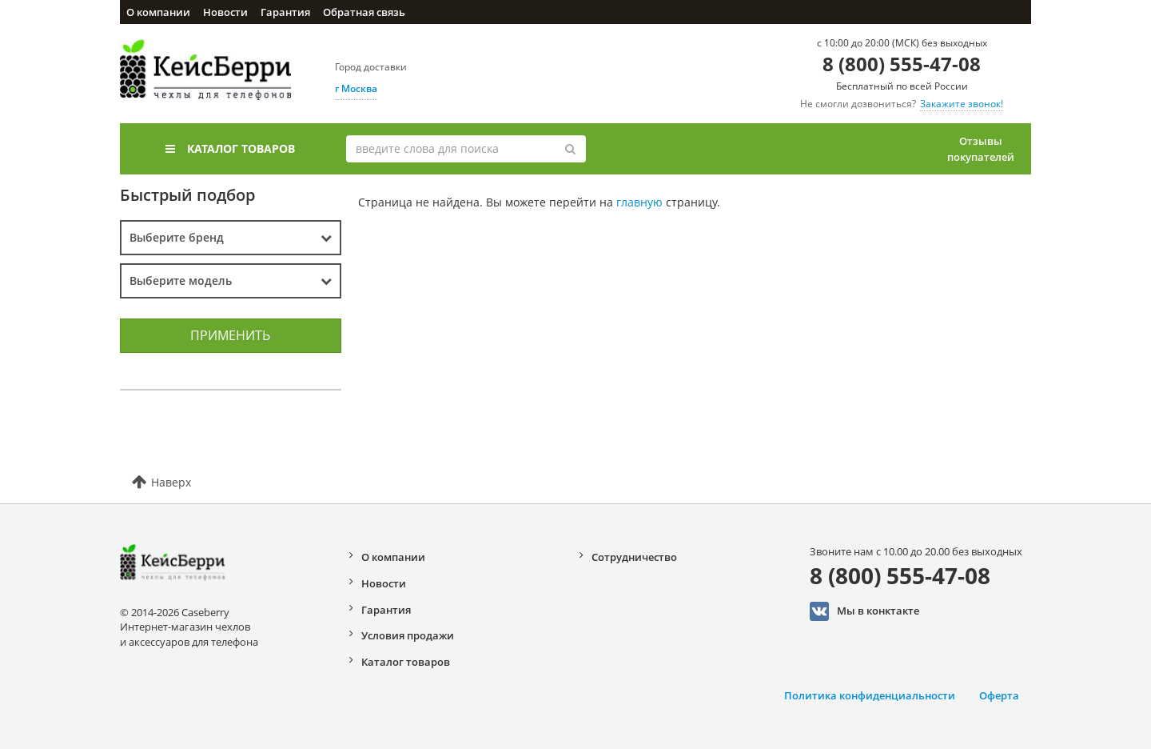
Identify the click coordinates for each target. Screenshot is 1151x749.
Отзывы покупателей (980, 149)
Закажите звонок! (961, 103)
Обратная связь (364, 12)
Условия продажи (407, 635)
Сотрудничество (634, 557)
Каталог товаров (230, 148)
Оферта (999, 695)
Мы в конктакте (864, 611)
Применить (230, 335)
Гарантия (285, 12)
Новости (225, 12)
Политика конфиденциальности (869, 695)
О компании (158, 12)
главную (639, 202)
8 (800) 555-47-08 (901, 63)
